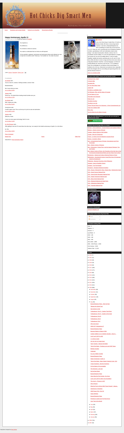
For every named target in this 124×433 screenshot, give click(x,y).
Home (6, 30)
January (92, 417)
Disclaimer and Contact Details (17, 30)
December (93, 289)
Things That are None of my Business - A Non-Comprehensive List (104, 105)
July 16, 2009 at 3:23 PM (9, 104)
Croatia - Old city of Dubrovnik (95, 134)
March (92, 412)
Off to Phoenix (94, 383)
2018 (90, 265)
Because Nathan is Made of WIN (99, 331)
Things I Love (20, 72)
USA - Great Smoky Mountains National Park (99, 174)
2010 (90, 285)
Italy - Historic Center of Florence (96, 145)
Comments (92, 219)
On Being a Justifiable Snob (94, 90)
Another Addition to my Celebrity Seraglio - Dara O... (103, 333)
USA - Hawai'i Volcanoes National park (97, 176)
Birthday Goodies (95, 348)
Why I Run (90, 110)
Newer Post (8, 136)
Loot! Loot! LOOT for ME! (97, 336)
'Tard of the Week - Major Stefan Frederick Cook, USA (104, 361)
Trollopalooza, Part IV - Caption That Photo (101, 311)
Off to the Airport (95, 323)
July (91, 302)
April (92, 409)
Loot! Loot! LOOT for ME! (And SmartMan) (101, 378)
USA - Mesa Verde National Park (96, 178)
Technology (14, 72)
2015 (90, 272)
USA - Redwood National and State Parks (98, 181)
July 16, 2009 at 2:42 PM (9, 90)
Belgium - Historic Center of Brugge (96, 130)
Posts (91, 216)
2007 (90, 422)
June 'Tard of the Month (96, 401)
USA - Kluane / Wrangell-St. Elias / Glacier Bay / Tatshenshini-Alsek (104, 170)
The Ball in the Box (92, 101)
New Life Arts (14, 429)
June (92, 404)
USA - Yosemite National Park (95, 185)
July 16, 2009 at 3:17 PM (9, 97)
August (92, 299)
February (93, 414)
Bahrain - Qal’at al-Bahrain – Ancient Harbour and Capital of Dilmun (104, 127)
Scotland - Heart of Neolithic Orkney (96, 163)
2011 (90, 282)
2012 (90, 280)
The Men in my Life (92, 103)
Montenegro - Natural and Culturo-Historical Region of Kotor (102, 155)
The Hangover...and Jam (97, 368)
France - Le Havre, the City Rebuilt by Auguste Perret (101, 136)
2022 (90, 255)
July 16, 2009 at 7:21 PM (9, 111)
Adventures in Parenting (96, 388)
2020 (90, 260)
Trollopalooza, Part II (96, 318)
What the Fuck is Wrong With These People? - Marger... (104, 386)
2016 (90, 270)
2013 (90, 277)
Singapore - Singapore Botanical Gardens (98, 167)
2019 (90, 262)
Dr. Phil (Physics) (9, 124)
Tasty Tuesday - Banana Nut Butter (99, 343)
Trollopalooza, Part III (96, 316)
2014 (90, 275)
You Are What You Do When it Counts (97, 112)
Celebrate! (93, 351)
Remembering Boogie (47, 30)
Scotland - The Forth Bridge (94, 165)
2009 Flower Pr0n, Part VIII (97, 391)
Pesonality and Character (94, 96)
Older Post (77, 136)
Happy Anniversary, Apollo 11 (16, 37)
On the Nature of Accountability (98, 366)
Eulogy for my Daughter (33, 30)
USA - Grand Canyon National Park (96, 172)
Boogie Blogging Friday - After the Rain (100, 304)
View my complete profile (94, 72)
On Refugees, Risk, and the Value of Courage (99, 92)
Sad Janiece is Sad (95, 309)
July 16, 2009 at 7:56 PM (9, 131)
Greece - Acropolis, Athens (94, 139)
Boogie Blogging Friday (96, 328)
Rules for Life (91, 98)
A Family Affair (91, 81)
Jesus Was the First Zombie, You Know (100, 376)
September (93, 297)
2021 (90, 257)
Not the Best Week (95, 371)
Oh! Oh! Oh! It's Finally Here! (98, 341)
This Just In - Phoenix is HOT (98, 381)
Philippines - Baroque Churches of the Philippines (100, 161)
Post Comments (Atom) (17, 139)
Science (10, 72)
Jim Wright (7, 80)
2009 (90, 287)
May (92, 407)
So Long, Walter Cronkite (97, 353)
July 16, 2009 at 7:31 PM (9, 121)
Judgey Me (90, 87)
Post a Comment (9, 134)
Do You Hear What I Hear (94, 85)
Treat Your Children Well (94, 107)
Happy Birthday (94, 393)
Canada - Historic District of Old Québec (97, 132)
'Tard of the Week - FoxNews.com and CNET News (103, 346)
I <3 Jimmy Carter (95, 338)
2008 (90, 420)
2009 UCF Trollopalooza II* (97, 326)
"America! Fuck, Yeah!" (93, 78)
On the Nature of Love (93, 94)
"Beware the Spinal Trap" (97, 306)
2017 (90, 267)
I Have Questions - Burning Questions (100, 363)
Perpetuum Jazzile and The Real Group (100, 398)
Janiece (7, 93)
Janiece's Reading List (93, 209)
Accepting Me (91, 83)
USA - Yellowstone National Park (96, 183)
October (92, 294)
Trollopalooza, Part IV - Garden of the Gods (101, 313)
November (93, 292)
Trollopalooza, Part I (95, 321)
